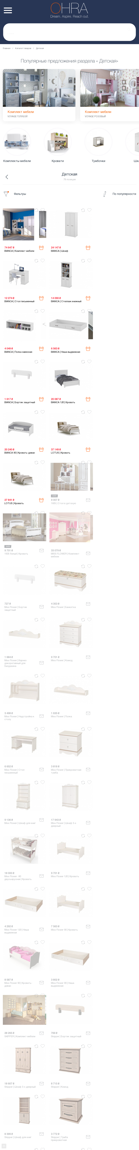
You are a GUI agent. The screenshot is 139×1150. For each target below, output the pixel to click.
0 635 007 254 (69, 1083)
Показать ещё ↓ (69, 1059)
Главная (6, 48)
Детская (40, 48)
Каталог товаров (23, 48)
